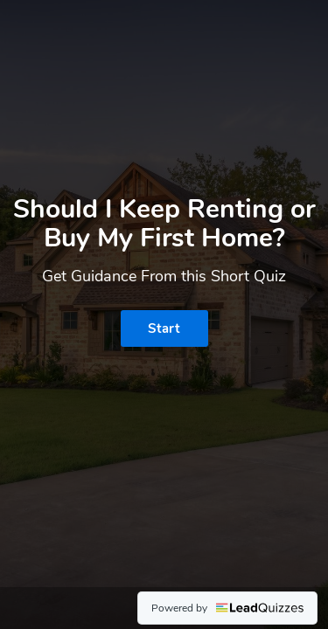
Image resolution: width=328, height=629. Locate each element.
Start (164, 328)
